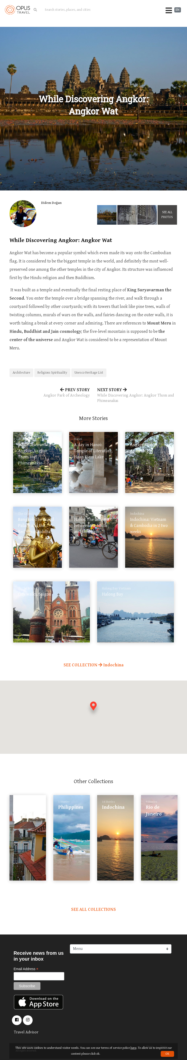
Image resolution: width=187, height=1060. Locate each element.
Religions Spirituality (52, 373)
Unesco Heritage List (89, 373)
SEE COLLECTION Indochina (93, 665)
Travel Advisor (26, 1032)
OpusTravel (17, 10)
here (133, 1048)
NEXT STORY (137, 395)
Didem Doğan (51, 203)
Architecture (21, 373)
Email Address (26, 969)
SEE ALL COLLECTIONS (93, 909)
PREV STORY (49, 393)
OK (167, 1054)
